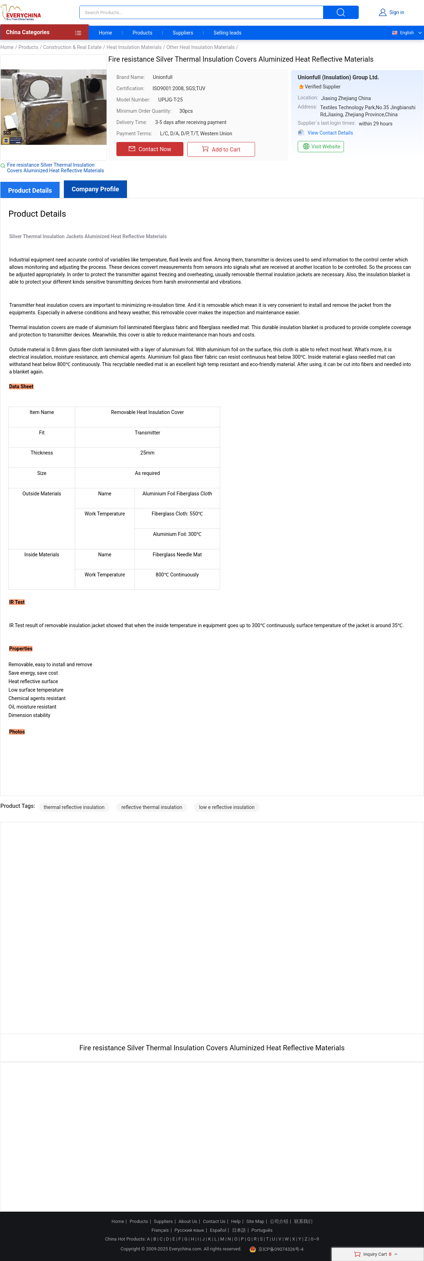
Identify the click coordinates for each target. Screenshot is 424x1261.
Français (160, 1230)
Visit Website (321, 146)
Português (262, 1230)
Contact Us (214, 1221)
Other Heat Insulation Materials (200, 47)
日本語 (239, 1230)
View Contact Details (330, 133)
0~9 (315, 1239)
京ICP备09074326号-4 (276, 1249)
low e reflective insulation (226, 807)
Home (105, 33)
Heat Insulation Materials (134, 47)
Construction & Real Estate (72, 47)
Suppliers (183, 33)
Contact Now (150, 149)
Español (218, 1230)
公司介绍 (279, 1221)
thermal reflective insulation (74, 807)
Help (236, 1221)
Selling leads (228, 33)
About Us (187, 1221)
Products (142, 33)
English (402, 32)
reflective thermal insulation (151, 807)
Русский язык (189, 1230)
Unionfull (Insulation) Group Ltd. (338, 77)
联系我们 (303, 1221)
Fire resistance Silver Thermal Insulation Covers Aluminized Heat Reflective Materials (55, 167)
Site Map (255, 1221)
